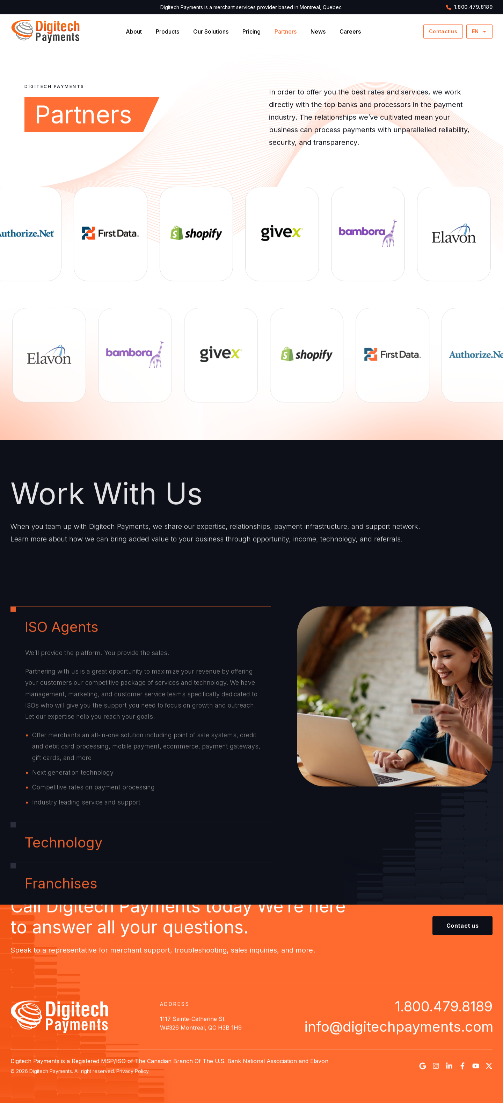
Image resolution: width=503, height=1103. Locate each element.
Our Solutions (210, 31)
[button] (462, 928)
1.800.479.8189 (444, 1008)
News (318, 31)
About (134, 31)
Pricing (251, 31)
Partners (286, 31)
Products (167, 31)
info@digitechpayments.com (399, 1029)
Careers (350, 31)
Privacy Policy (132, 1073)
